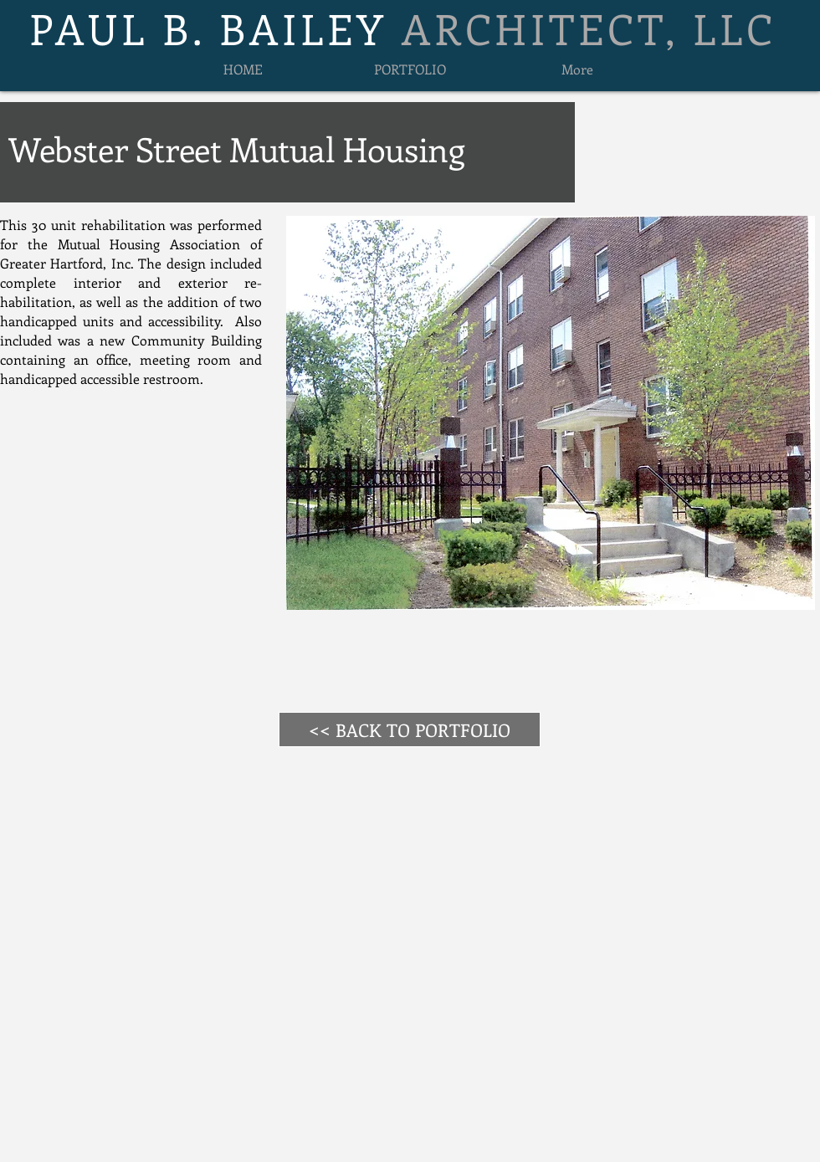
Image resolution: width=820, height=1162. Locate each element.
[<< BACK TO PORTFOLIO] (410, 729)
